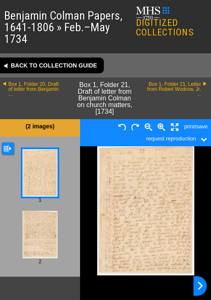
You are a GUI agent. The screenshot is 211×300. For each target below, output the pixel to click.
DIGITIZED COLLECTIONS (165, 22)
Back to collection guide (54, 65)
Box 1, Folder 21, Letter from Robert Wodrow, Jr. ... (174, 89)
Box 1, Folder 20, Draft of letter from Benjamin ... (33, 89)
